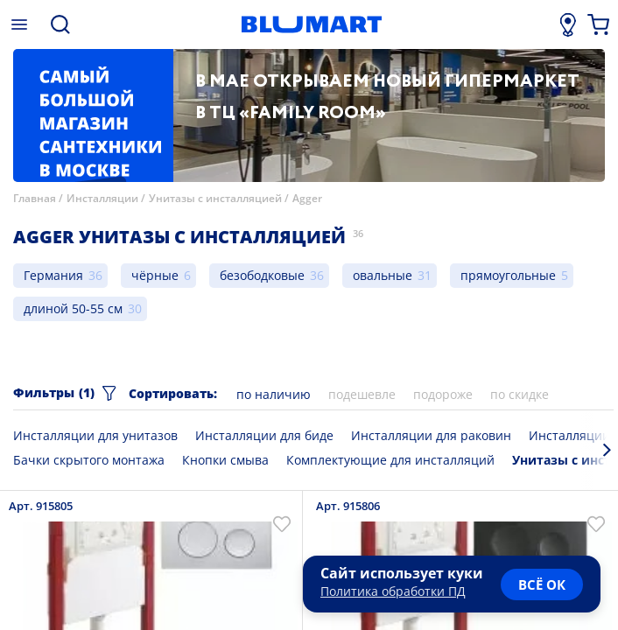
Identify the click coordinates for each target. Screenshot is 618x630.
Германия (53, 275)
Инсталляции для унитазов (95, 435)
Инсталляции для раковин (431, 435)
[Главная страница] (311, 24)
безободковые (262, 275)
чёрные (155, 275)
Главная (34, 198)
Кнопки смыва (225, 460)
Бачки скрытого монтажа (89, 460)
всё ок (541, 584)
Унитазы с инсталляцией (215, 198)
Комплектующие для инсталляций (390, 460)
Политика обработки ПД (393, 591)
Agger (307, 198)
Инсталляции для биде (264, 435)
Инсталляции (102, 198)
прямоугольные (508, 275)
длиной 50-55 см (73, 308)
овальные (382, 275)
